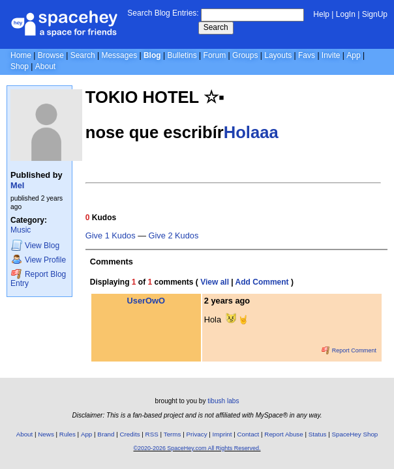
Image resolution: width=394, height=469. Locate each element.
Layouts (278, 55)
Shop (19, 66)
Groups (245, 55)
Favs (306, 55)
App (353, 55)
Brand (105, 434)
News (46, 434)
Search (216, 27)
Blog (152, 55)
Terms (172, 434)
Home (20, 55)
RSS (152, 434)
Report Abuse (283, 434)
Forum (215, 55)
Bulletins (181, 55)
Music (20, 229)
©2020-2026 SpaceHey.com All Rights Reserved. (196, 448)
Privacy (196, 434)
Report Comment (349, 350)
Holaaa (251, 132)
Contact (248, 434)
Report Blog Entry (38, 278)
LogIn (346, 14)
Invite (331, 55)
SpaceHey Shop (355, 434)
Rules (67, 434)
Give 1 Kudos (110, 235)
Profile (38, 259)
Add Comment (262, 282)
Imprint (222, 434)
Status (318, 434)
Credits (130, 434)
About (45, 66)
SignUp (374, 14)
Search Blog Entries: (162, 13)
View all (214, 282)
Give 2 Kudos (174, 235)
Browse (51, 55)
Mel (17, 185)
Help (321, 14)
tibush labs (223, 401)
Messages (119, 55)
